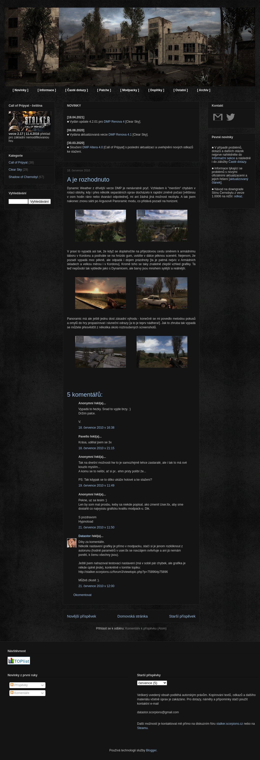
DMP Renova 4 (114, 121)
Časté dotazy (237, 162)
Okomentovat (82, 595)
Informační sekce (223, 158)
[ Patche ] (104, 90)
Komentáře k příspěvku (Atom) (146, 628)
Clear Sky (15, 169)
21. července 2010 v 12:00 (96, 586)
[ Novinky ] (20, 90)
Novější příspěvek (81, 616)
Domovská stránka (133, 616)
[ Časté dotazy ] (76, 90)
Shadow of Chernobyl (23, 177)
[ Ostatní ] (180, 90)
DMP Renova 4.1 (120, 134)
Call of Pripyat (18, 162)
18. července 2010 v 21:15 (96, 448)
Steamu (142, 728)
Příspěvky (19, 685)
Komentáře (19, 693)
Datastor (84, 536)
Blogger (151, 750)
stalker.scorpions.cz (229, 723)
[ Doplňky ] (156, 90)
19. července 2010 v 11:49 (96, 485)
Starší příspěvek (182, 616)
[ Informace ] (47, 90)
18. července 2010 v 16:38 (96, 427)
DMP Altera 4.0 (93, 147)
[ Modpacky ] (129, 90)
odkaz (238, 196)
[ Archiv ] (203, 90)
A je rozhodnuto (88, 179)
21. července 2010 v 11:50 (96, 527)
